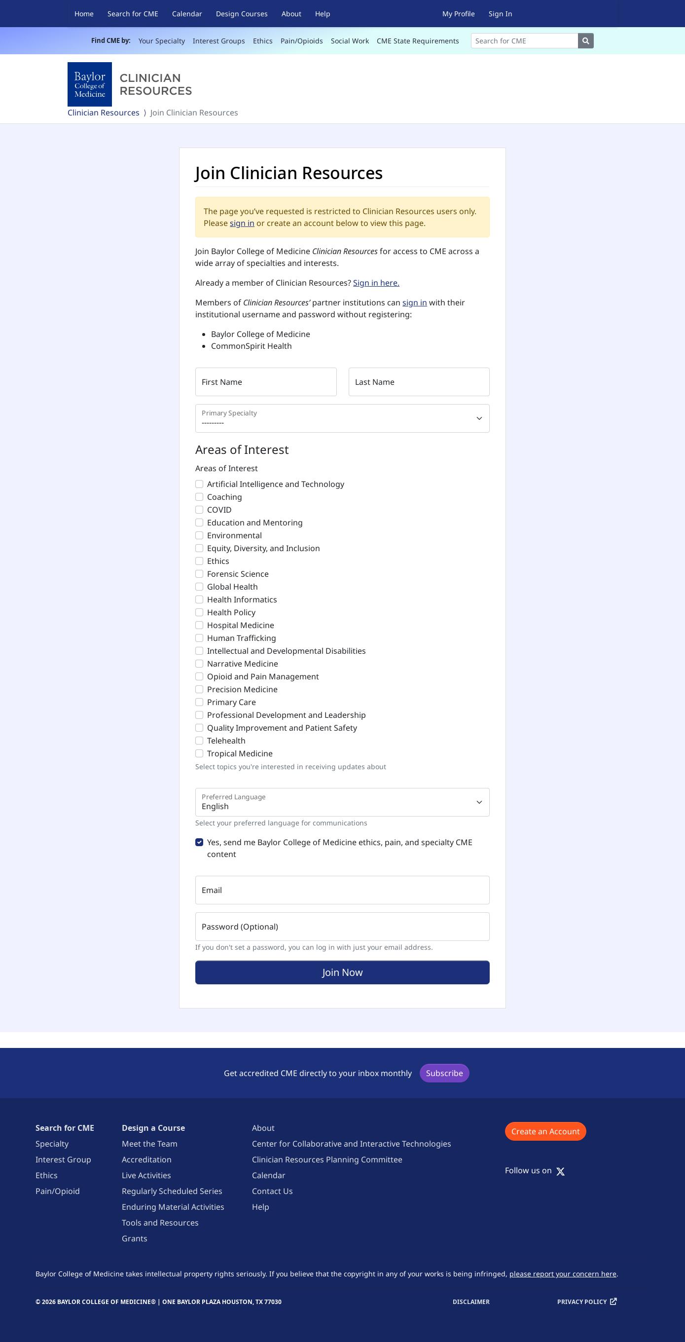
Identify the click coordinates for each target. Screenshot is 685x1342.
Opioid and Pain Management (263, 676)
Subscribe (444, 1073)
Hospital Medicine (240, 625)
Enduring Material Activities (173, 1206)
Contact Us (272, 1191)
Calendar (187, 13)
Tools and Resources (160, 1222)
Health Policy (231, 612)
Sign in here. (376, 282)
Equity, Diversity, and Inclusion (263, 548)
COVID (219, 509)
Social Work (350, 40)
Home (84, 13)
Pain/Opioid (58, 1191)
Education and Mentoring (255, 522)
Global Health (232, 586)
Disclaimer (471, 1302)
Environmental (234, 535)
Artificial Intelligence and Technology (275, 484)
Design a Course (153, 1127)
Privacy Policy (582, 1302)
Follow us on (535, 1170)
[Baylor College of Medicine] (132, 84)
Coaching (224, 496)
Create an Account (545, 1131)
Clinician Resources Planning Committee (327, 1159)
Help (322, 13)
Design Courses (242, 13)
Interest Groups (219, 40)
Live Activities (146, 1175)
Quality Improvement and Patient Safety (282, 727)
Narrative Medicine (242, 663)
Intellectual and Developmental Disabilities (286, 650)
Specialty (52, 1143)
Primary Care (231, 702)
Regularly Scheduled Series (172, 1191)
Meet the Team (150, 1143)
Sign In (500, 13)
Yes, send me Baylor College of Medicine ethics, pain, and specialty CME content (339, 848)
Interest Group (63, 1159)
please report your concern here (562, 1273)
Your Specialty (162, 40)
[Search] (524, 40)
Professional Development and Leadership (286, 714)
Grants (134, 1238)
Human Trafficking (241, 638)
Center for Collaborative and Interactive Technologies (351, 1143)
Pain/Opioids (302, 40)
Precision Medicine (242, 689)
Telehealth (226, 740)
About (291, 13)
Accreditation (147, 1159)
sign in (242, 223)
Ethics (263, 40)
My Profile (458, 13)
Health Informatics (242, 599)
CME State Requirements (418, 40)
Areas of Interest (226, 468)
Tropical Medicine (240, 753)
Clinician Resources (104, 112)
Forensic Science (238, 573)
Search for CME (133, 13)
